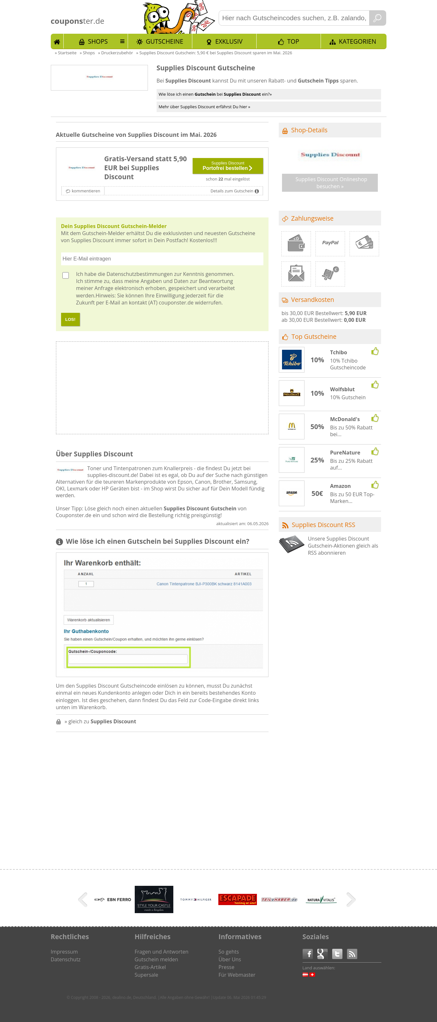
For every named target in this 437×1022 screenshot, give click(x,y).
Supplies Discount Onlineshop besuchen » (331, 183)
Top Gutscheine (314, 336)
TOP (293, 41)
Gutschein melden (156, 959)
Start (57, 41)
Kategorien (357, 41)
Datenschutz (66, 959)
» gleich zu (100, 721)
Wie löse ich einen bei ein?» (215, 94)
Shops (98, 41)
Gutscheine (164, 41)
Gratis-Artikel (150, 967)
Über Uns (230, 959)
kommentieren (86, 191)
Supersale (146, 974)
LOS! (70, 319)
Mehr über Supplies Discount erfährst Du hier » (204, 107)
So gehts (229, 951)
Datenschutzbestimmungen (139, 274)
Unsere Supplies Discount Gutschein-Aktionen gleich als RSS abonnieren (343, 546)
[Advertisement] (215, 389)
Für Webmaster (237, 974)
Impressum (64, 951)
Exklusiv (228, 41)
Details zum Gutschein (232, 191)
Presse (226, 967)
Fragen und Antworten (162, 951)
